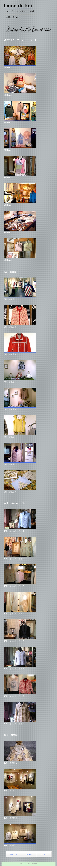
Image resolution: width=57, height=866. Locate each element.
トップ (9, 11)
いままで (21, 11)
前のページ (13, 854)
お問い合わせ (12, 17)
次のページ (44, 854)
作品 (32, 11)
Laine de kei (18, 5)
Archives (28, 854)
